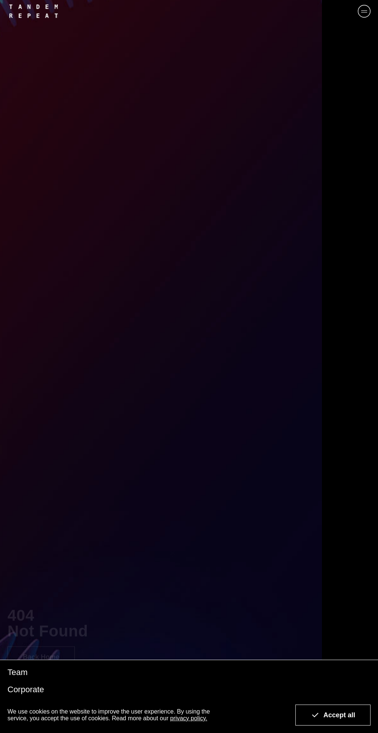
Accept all (333, 715)
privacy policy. (188, 718)
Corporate (25, 689)
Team (17, 672)
